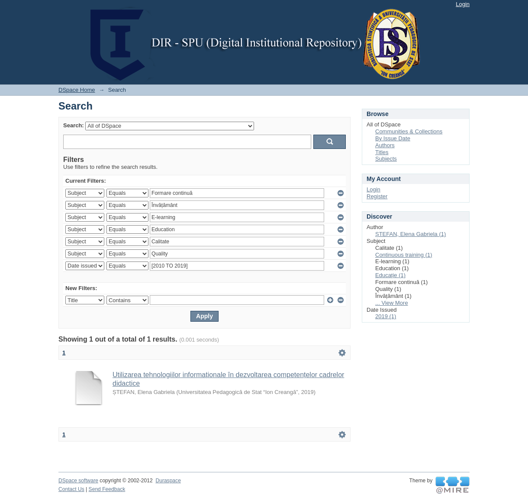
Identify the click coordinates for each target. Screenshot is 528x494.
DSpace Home (76, 90)
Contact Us (71, 489)
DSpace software (78, 481)
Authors (385, 145)
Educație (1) (390, 275)
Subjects (386, 158)
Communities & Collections (408, 131)
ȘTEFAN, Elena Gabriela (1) (410, 234)
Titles (382, 152)
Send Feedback (107, 489)
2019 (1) (385, 316)
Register (377, 196)
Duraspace (167, 481)
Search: (73, 125)
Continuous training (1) (403, 255)
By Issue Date (392, 138)
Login (463, 4)
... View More (391, 303)
